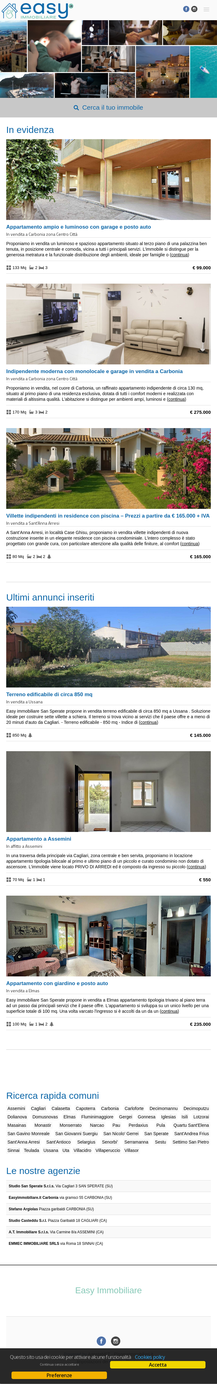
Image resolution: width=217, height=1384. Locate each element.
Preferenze (59, 1375)
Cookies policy (150, 1357)
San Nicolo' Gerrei (121, 1133)
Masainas (16, 1125)
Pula (160, 1125)
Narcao (97, 1125)
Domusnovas (45, 1116)
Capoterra (85, 1108)
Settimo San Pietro (191, 1142)
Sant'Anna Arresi (23, 1142)
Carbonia (110, 1108)
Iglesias (168, 1116)
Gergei (125, 1116)
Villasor (131, 1150)
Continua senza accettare (59, 1364)
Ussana (51, 1150)
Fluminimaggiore (97, 1116)
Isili (185, 1116)
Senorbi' (110, 1142)
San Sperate (156, 1133)
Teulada (31, 1150)
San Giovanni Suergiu (76, 1133)
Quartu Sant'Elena (191, 1125)
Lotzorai (201, 1116)
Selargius (86, 1142)
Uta (65, 1150)
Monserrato (71, 1125)
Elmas (69, 1116)
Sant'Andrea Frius (191, 1133)
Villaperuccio (107, 1150)
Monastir (43, 1125)
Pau (116, 1125)
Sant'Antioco (58, 1142)
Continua (179, 254)
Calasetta (61, 1108)
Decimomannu (164, 1108)
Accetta (157, 1364)
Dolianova (17, 1116)
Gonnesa (146, 1116)
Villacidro (82, 1150)
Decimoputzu (196, 1108)
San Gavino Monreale (28, 1133)
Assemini (16, 1108)
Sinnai (13, 1150)
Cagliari (38, 1108)
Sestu (160, 1142)
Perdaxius (138, 1125)
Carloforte (134, 1108)
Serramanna (136, 1142)
